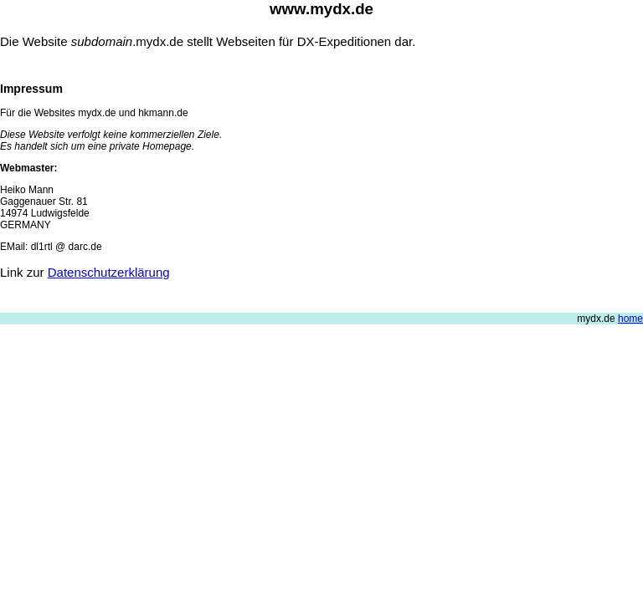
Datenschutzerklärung (109, 272)
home (630, 318)
